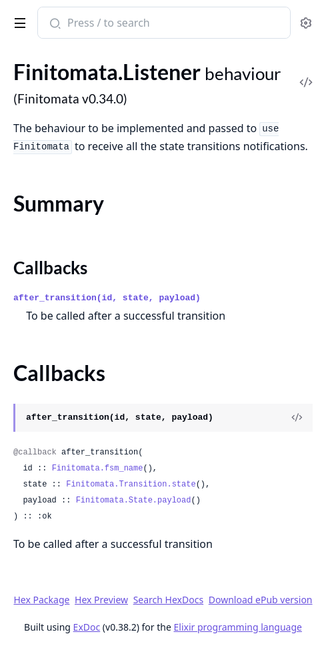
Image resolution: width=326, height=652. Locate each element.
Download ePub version (261, 599)
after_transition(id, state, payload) (107, 298)
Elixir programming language (238, 627)
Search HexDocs (168, 600)
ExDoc (87, 627)
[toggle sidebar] (17, 20)
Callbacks (50, 268)
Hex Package (41, 599)
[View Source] (296, 417)
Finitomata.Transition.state (130, 484)
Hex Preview (101, 599)
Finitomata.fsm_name (97, 468)
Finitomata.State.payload (133, 500)
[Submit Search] (53, 24)
